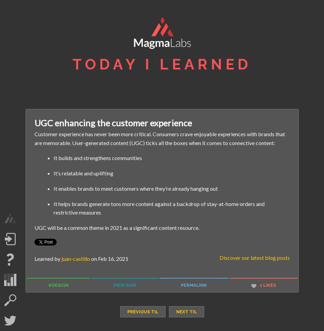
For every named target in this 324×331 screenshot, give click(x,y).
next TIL (186, 311)
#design (58, 285)
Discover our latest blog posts (255, 257)
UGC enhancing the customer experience (113, 123)
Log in (10, 239)
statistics (10, 280)
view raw (125, 285)
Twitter (10, 321)
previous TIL (142, 311)
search (10, 300)
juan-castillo (75, 258)
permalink (194, 285)
